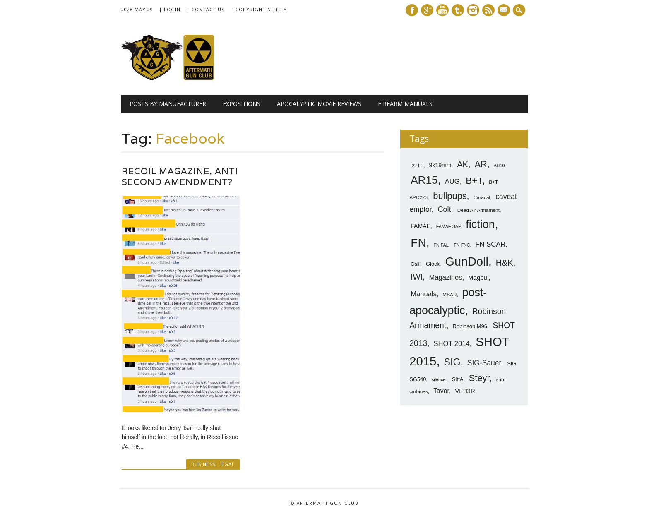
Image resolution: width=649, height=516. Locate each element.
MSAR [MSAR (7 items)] (449, 295)
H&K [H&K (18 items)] (504, 262)
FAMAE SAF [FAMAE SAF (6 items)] (448, 226)
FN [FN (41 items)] (418, 242)
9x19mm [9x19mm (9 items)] (440, 165)
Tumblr (458, 10)
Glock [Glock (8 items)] (433, 264)
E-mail (504, 10)
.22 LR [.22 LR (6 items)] (417, 165)
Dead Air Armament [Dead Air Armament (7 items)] (478, 210)
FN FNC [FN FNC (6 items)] (462, 244)
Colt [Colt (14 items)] (444, 209)
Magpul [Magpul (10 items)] (478, 277)
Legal (227, 464)
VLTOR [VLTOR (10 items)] (465, 390)
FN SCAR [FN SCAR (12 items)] (490, 244)
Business (203, 464)
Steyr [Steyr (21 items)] (479, 378)
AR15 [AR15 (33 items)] (424, 180)
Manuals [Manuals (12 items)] (424, 294)
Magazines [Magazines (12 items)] (445, 277)
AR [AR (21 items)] (480, 164)
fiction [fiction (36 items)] (480, 224)
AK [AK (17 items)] (462, 164)
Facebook (412, 10)
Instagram (473, 10)
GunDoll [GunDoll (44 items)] (466, 261)
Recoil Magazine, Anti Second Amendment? (180, 176)
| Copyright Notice (258, 9)
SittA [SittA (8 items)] (457, 379)
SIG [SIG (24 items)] (452, 362)
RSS (488, 10)
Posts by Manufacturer (168, 104)
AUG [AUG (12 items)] (452, 181)
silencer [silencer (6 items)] (439, 379)
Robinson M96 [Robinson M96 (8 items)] (469, 326)
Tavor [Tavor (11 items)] (441, 390)
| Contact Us (205, 9)
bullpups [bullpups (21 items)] (449, 196)
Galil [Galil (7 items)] (416, 264)
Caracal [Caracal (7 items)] (482, 197)
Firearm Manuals (405, 104)
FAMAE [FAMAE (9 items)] (420, 226)
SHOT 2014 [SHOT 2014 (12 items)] (451, 344)
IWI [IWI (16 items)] (417, 277)
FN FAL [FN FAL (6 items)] (441, 244)
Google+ (427, 10)
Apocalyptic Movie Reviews (319, 104)
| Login (169, 9)
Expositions (241, 104)
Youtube (442, 10)
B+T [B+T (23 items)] (474, 180)
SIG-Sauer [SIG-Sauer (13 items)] (484, 363)
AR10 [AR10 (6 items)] (499, 165)
